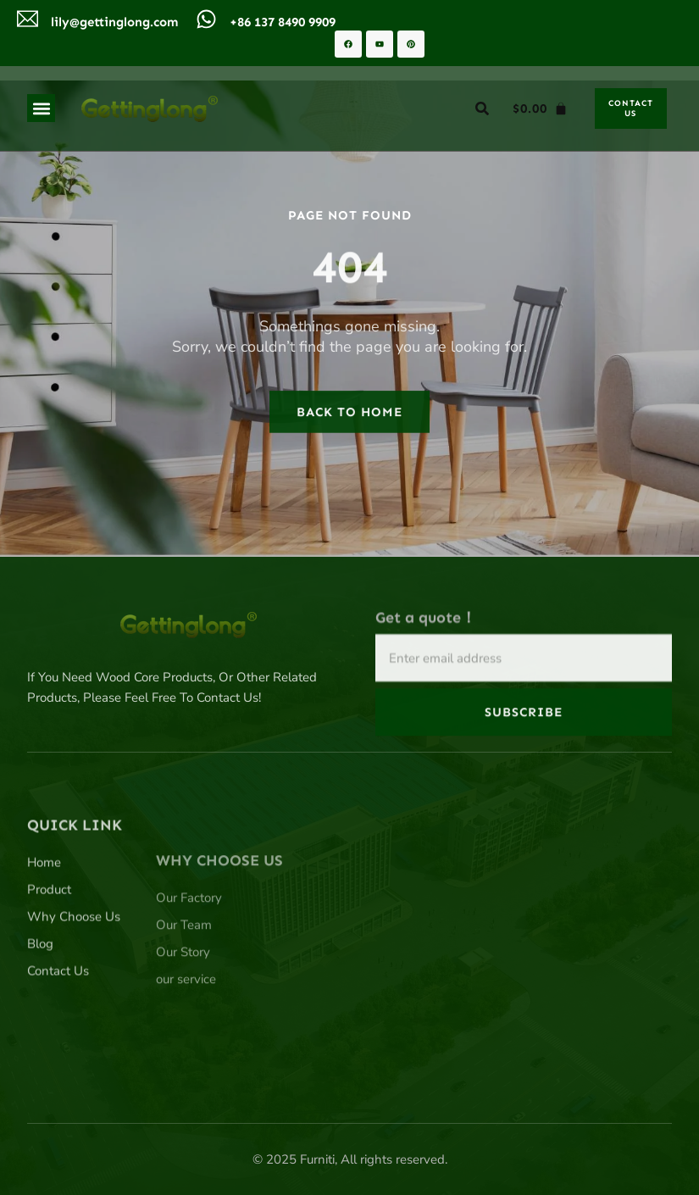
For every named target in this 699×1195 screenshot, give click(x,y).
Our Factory (189, 976)
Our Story (183, 1030)
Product (49, 956)
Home (44, 928)
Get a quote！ (425, 644)
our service (186, 1057)
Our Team (184, 1003)
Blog (40, 1010)
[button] (41, 108)
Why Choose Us (73, 983)
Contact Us (58, 1037)
